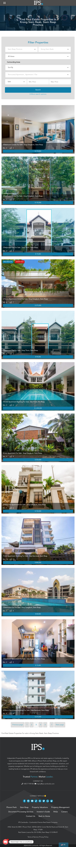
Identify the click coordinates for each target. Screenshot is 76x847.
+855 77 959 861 (28, 784)
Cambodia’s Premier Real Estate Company (43, 822)
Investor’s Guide (43, 812)
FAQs (55, 812)
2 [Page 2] (31, 725)
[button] (4, 3)
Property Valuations (40, 807)
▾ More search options (38, 94)
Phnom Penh (42, 761)
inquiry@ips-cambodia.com (44, 784)
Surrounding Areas (12, 62)
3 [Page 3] (36, 725)
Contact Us (30, 816)
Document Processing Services (20, 812)
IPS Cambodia (23, 822)
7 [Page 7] (51, 725)
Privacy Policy (43, 837)
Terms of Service (33, 837)
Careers (64, 812)
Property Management (60, 807)
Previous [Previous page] (17, 725)
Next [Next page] (60, 725)
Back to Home (44, 816)
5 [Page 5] (45, 725)
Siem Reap (52, 761)
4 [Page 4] (40, 725)
